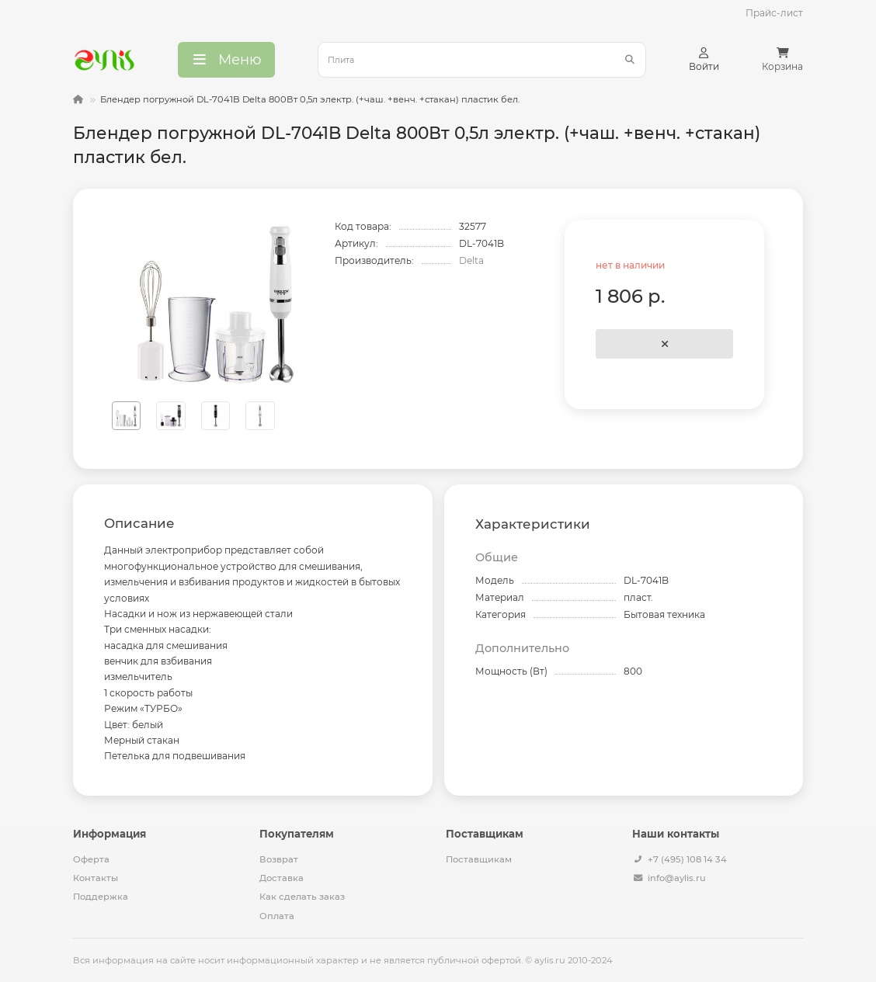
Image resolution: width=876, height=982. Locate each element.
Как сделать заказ (302, 896)
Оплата (276, 916)
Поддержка (100, 896)
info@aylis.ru (677, 878)
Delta (471, 260)
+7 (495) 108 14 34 (687, 859)
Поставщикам (479, 859)
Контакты (95, 878)
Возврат (278, 859)
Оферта (91, 859)
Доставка (281, 878)
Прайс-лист (774, 13)
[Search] (482, 60)
